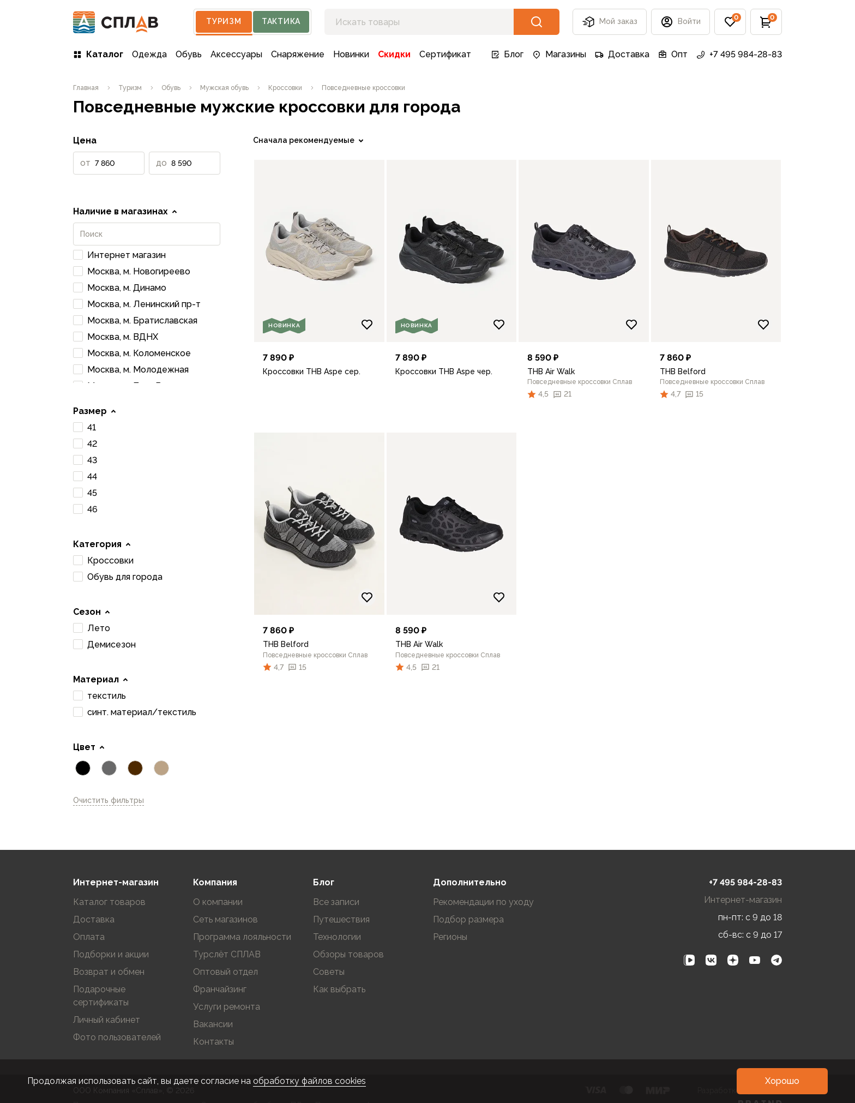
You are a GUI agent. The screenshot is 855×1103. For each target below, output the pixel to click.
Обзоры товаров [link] (348, 954)
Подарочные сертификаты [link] (101, 996)
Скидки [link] (394, 54)
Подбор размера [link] (468, 919)
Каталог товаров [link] (109, 902)
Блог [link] (507, 54)
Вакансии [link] (213, 1024)
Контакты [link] (213, 1041)
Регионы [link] (450, 937)
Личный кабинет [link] (106, 1020)
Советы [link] (329, 972)
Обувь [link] (189, 54)
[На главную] (116, 22)
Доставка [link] (622, 54)
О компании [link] (218, 902)
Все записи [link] (336, 902)
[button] (680, 22)
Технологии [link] (337, 937)
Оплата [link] (89, 937)
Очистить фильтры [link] (108, 800)
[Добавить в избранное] (367, 324)
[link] (86, 88)
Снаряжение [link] (297, 54)
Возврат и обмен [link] (108, 972)
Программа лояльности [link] (242, 937)
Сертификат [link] (445, 54)
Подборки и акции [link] (111, 954)
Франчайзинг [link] (219, 989)
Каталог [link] (98, 54)
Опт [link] (673, 54)
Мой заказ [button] (609, 21)
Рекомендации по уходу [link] (483, 902)
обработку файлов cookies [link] (309, 1081)
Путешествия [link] (341, 919)
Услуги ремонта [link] (226, 1007)
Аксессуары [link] (236, 54)
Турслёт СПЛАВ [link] (227, 954)
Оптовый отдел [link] (225, 972)
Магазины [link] (559, 54)
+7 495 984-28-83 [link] (739, 54)
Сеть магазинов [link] (225, 919)
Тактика (281, 21)
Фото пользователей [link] (117, 1037)
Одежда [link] (149, 54)
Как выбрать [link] (339, 989)
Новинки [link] (351, 54)
